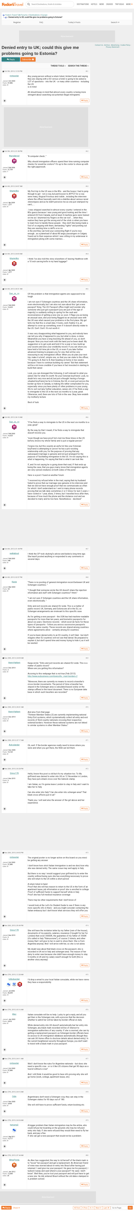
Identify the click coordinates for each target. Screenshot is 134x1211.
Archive (107, 45)
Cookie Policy (125, 45)
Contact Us (99, 45)
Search (115, 22)
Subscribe (28, 59)
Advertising (115, 45)
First (77, 1208)
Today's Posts (74, 22)
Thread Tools (57, 66)
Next (98, 1208)
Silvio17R (14, 773)
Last (106, 1208)
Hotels (94, 4)
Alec (14, 1014)
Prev (85, 1208)
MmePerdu (14, 1160)
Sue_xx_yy (14, 293)
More (129, 4)
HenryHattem (14, 662)
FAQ (41, 22)
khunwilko (14, 191)
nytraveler (14, 76)
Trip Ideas (119, 4)
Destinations (83, 4)
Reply (11, 59)
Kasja (14, 582)
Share (16, 1208)
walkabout (14, 553)
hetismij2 (14, 1125)
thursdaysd (14, 156)
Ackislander (14, 745)
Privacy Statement (112, 47)
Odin (14, 1096)
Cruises (109, 4)
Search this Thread (77, 66)
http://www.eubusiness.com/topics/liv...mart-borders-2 (52, 676)
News (101, 4)
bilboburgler (14, 979)
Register (17, 22)
